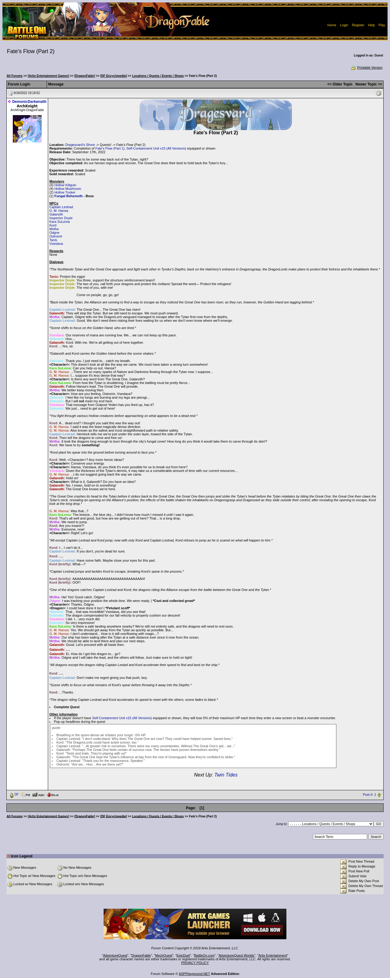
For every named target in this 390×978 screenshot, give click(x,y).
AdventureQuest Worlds (236, 955)
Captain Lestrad (61, 207)
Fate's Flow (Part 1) (110, 148)
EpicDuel (183, 955)
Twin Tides (225, 774)
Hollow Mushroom (67, 188)
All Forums (15, 76)
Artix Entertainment (272, 955)
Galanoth (56, 214)
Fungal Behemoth (68, 196)
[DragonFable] (84, 76)
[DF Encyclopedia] (113, 76)
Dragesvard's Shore (80, 145)
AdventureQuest (115, 955)
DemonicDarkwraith (29, 102)
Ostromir (55, 236)
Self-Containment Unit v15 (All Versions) (156, 148)
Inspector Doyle (61, 218)
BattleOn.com (204, 955)
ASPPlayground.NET (194, 974)
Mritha (54, 229)
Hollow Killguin (65, 185)
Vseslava (56, 243)
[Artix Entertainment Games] (48, 76)
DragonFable (141, 955)
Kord (52, 225)
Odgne (54, 232)
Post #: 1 (369, 794)
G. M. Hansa (58, 210)
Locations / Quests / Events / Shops (158, 76)
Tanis (53, 240)
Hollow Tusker (64, 192)
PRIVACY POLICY (195, 963)
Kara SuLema (59, 221)
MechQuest (163, 955)
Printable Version (366, 67)
